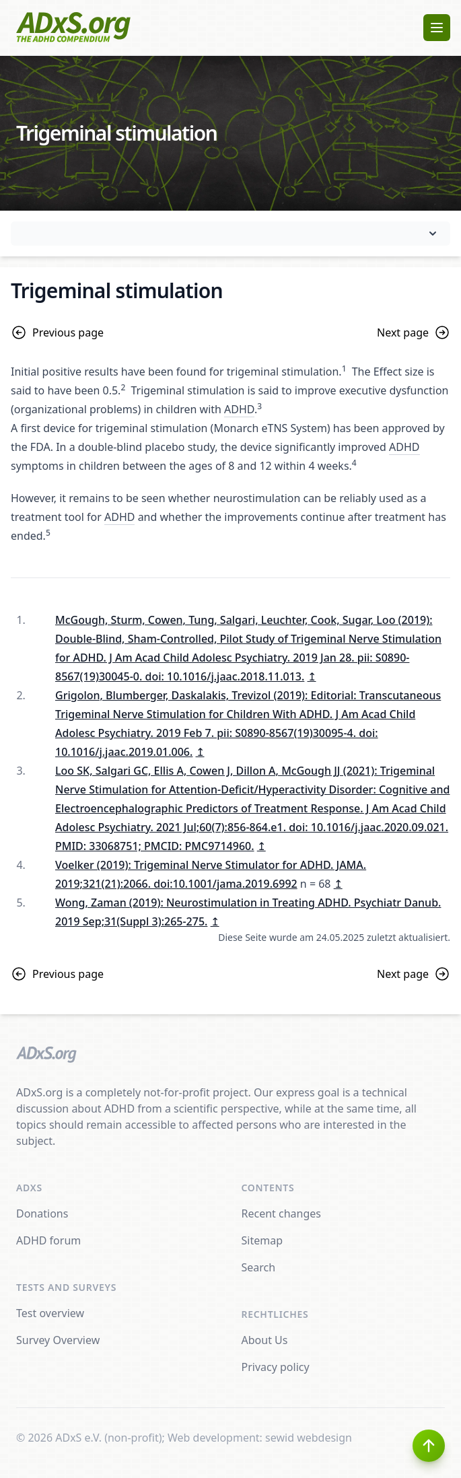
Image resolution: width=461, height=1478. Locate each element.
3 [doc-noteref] (259, 406)
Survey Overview (58, 1340)
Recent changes (281, 1213)
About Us (265, 1340)
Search (259, 1267)
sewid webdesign (308, 1437)
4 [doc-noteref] (354, 462)
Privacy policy (276, 1367)
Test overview (50, 1313)
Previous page (57, 332)
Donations (42, 1213)
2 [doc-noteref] (122, 387)
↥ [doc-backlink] (312, 676)
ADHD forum (48, 1240)
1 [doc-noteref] (344, 368)
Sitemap (262, 1240)
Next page (413, 332)
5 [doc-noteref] (48, 532)
